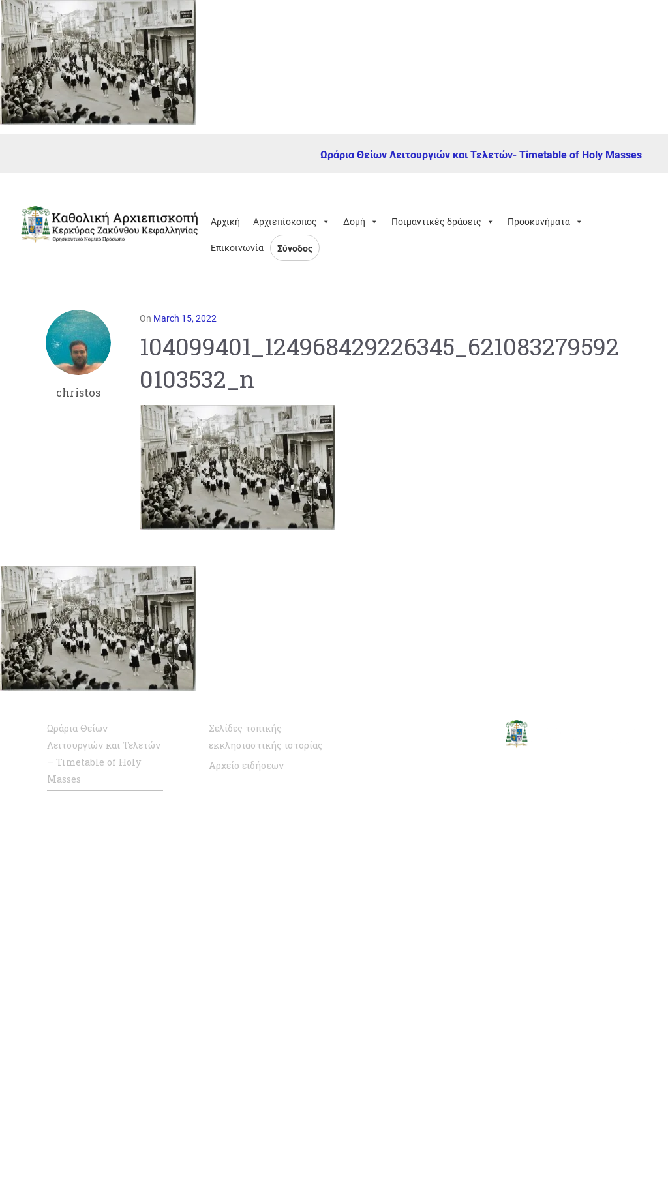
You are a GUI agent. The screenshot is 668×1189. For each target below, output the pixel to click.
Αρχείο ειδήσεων (246, 765)
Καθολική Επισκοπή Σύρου (416, 998)
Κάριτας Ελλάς (405, 1157)
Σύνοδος (294, 248)
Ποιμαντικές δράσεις (442, 222)
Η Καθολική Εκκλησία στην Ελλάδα (420, 865)
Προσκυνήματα (545, 222)
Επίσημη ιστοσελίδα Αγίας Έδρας (416, 776)
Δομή (360, 222)
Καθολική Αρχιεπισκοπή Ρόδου (425, 954)
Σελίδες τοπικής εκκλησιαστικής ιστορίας (266, 736)
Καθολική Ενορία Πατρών (410, 1043)
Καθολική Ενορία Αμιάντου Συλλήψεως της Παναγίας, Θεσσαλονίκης (420, 1104)
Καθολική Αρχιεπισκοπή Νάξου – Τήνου (425, 910)
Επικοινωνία (237, 248)
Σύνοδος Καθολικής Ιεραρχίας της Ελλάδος (422, 821)
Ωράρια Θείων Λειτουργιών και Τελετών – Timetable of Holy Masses (103, 753)
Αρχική (225, 222)
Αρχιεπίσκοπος (291, 222)
